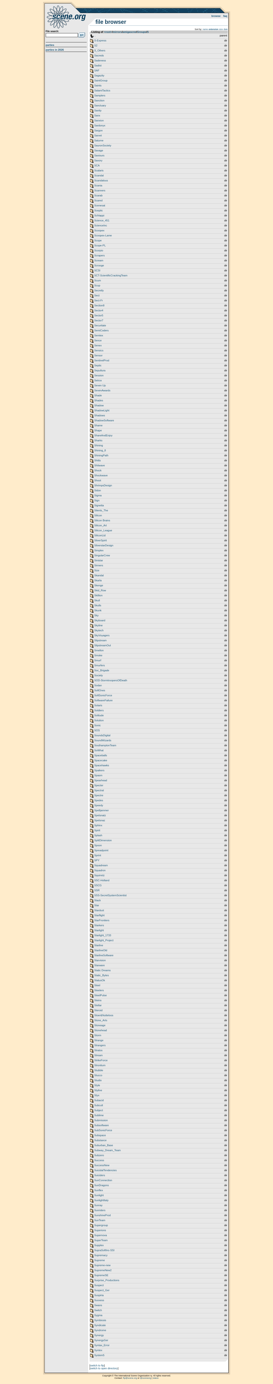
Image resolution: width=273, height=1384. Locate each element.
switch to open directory (104, 1368)
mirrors (117, 31)
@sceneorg (145, 1378)
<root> (108, 31)
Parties (50, 45)
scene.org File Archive (67, 17)
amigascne (129, 31)
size (221, 29)
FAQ (225, 16)
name (205, 29)
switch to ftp (97, 1365)
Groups (141, 31)
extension (213, 29)
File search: (52, 31)
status (156, 1378)
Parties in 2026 (55, 49)
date (225, 29)
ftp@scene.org (130, 1378)
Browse (216, 16)
